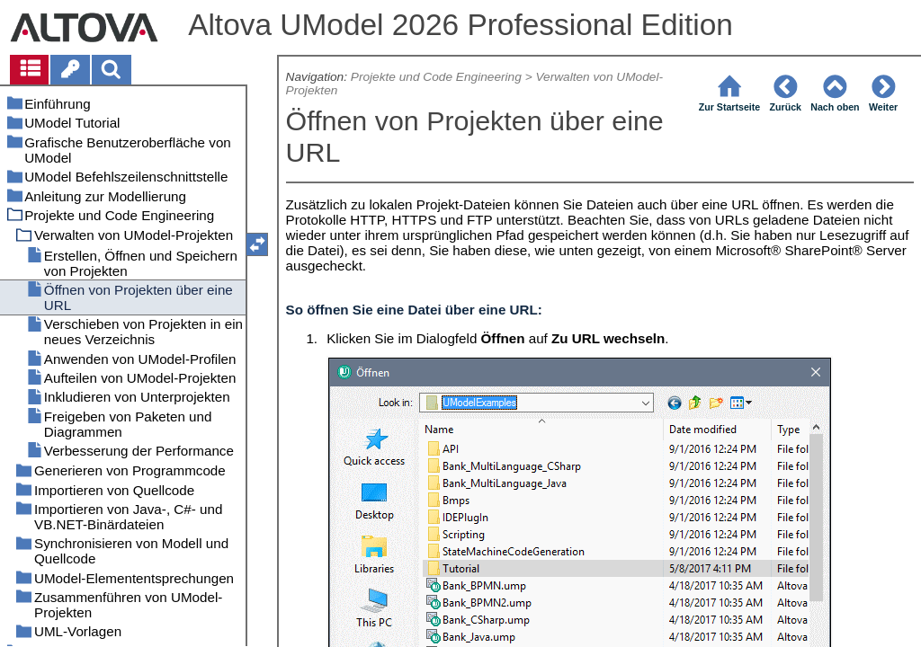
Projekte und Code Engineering (436, 77)
